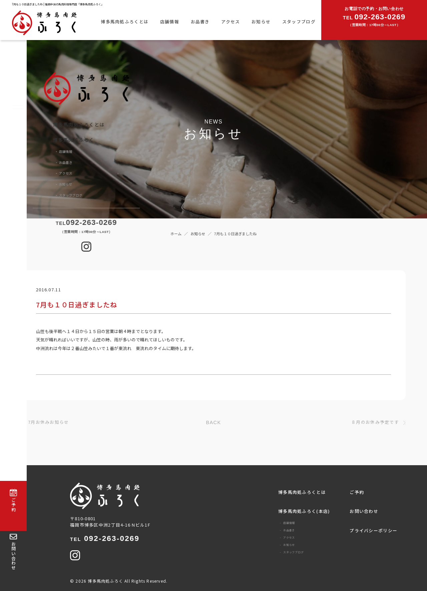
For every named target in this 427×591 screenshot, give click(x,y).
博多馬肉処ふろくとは (124, 21)
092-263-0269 (104, 538)
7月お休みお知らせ (48, 422)
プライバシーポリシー (373, 530)
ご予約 (357, 492)
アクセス (230, 21)
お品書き (200, 21)
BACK (213, 422)
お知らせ (261, 21)
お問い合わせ (364, 511)
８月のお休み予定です (375, 422)
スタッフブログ (299, 21)
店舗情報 (169, 21)
